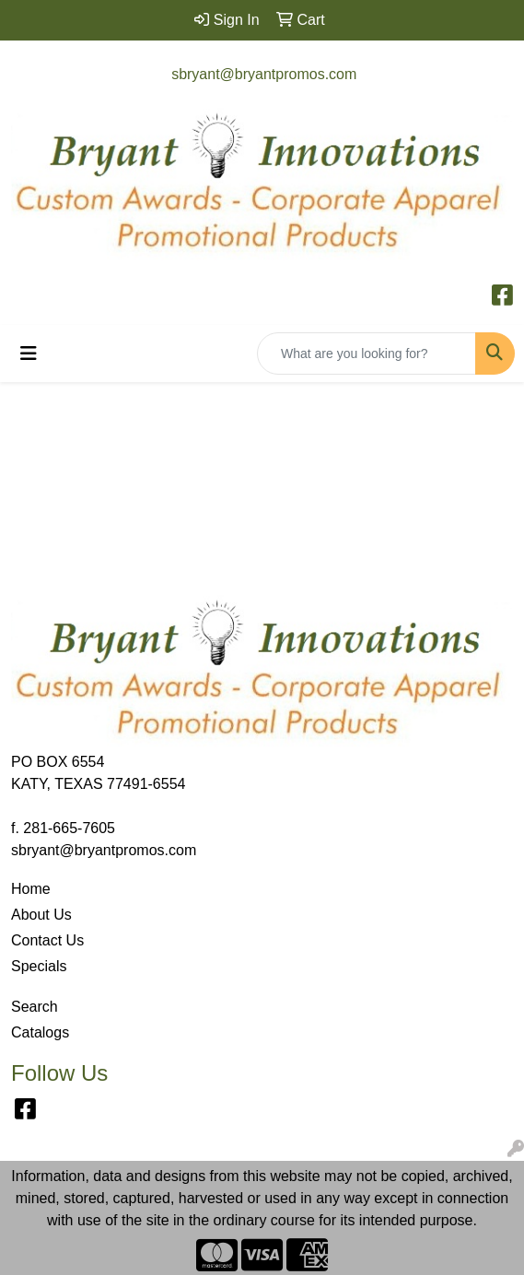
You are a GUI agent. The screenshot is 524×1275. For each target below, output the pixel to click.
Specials (38, 966)
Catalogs (40, 1032)
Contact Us (47, 940)
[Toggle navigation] (28, 353)
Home (31, 889)
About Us (41, 914)
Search (34, 1006)
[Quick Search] (366, 353)
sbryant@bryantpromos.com (263, 74)
